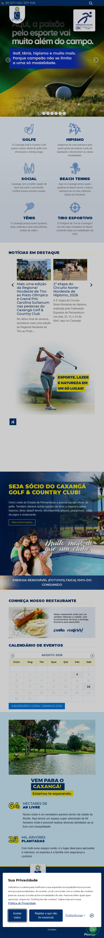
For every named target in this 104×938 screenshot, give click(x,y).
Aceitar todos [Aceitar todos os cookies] (17, 915)
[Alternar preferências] (75, 915)
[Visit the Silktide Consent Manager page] (92, 915)
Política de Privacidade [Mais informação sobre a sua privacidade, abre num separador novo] (22, 903)
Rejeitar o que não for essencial (46, 915)
